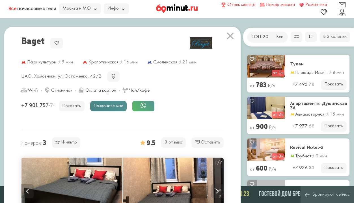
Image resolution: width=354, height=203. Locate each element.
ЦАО (26, 76)
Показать (333, 84)
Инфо (115, 8)
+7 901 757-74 (39, 105)
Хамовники (44, 76)
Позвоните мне (108, 106)
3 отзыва (173, 142)
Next (217, 191)
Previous (27, 191)
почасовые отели (32, 8)
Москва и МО (79, 8)
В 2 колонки (335, 36)
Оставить (207, 142)
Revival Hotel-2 (306, 147)
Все (279, 37)
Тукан (297, 64)
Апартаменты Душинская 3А (318, 105)
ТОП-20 (260, 37)
